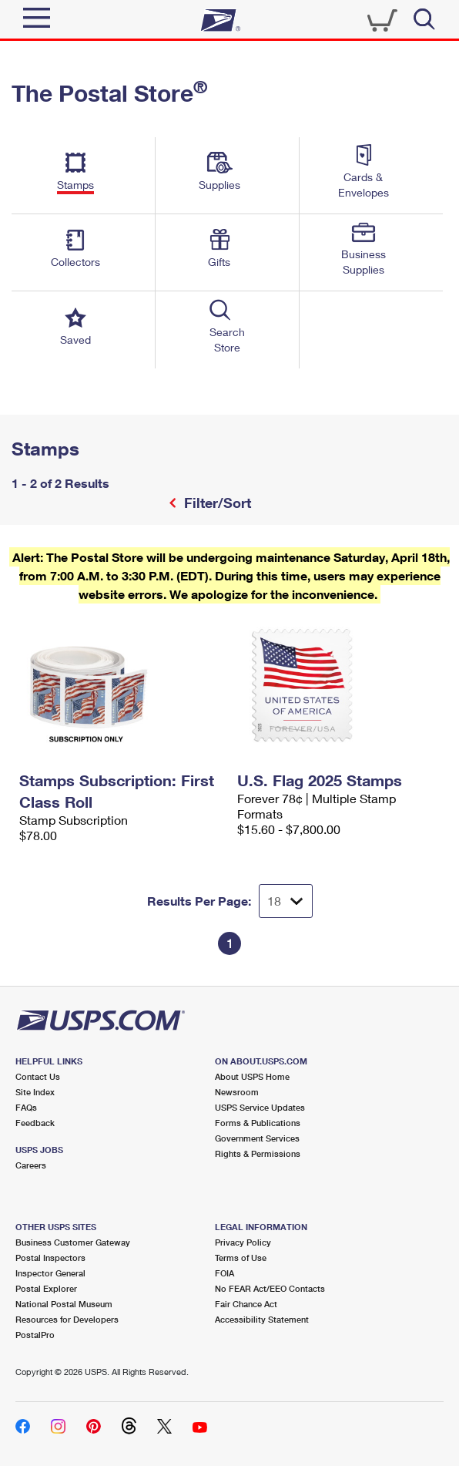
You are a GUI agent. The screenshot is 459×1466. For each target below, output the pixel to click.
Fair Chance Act (246, 1304)
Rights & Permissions (257, 1153)
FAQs (26, 1107)
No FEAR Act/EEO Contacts (270, 1288)
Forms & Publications (257, 1123)
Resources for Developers (67, 1319)
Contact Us (37, 1076)
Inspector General (50, 1273)
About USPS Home (252, 1076)
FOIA (224, 1273)
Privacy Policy (243, 1242)
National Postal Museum (63, 1304)
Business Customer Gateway (72, 1242)
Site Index (35, 1092)
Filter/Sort (215, 502)
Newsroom (237, 1092)
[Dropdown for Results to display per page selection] (286, 901)
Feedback (35, 1123)
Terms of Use (240, 1257)
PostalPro (35, 1335)
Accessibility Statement (262, 1319)
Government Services (257, 1138)
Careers (30, 1165)
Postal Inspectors (50, 1257)
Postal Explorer (46, 1288)
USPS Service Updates (260, 1107)
